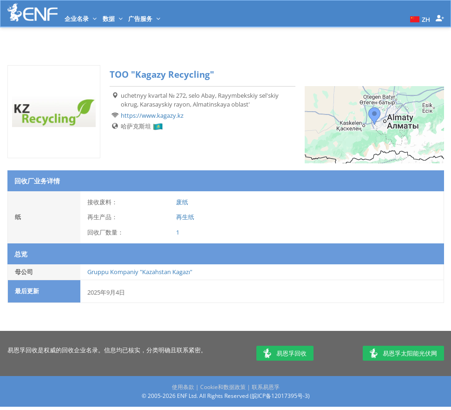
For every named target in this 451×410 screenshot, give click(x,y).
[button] (419, 18)
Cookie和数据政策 (223, 387)
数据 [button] (113, 18)
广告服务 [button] (144, 18)
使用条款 (183, 387)
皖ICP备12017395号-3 (280, 396)
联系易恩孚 (266, 387)
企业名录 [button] (81, 18)
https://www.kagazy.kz (152, 115)
